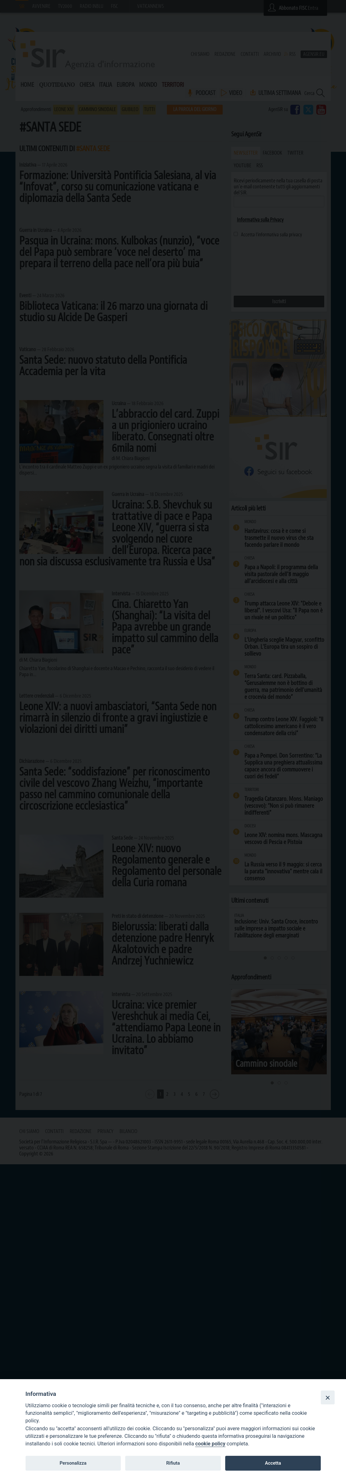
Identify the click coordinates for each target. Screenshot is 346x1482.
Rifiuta (173, 1463)
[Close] (328, 1397)
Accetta (273, 1463)
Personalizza (73, 1463)
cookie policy (210, 1444)
